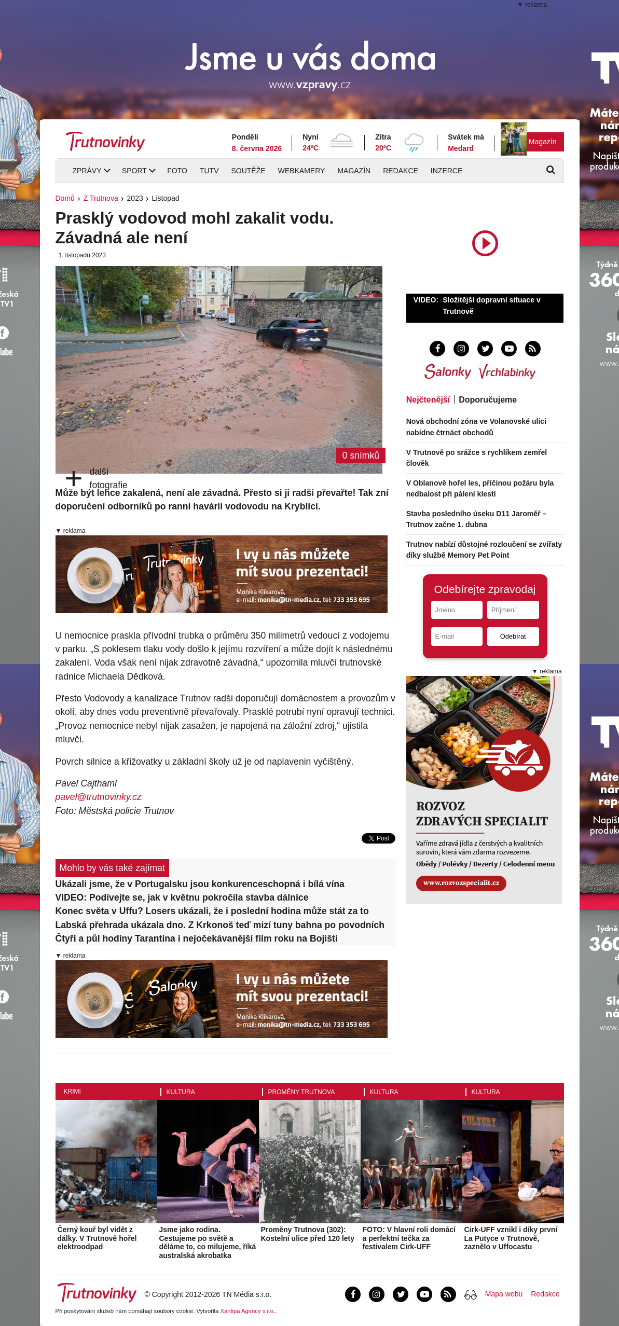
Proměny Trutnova (301, 1092)
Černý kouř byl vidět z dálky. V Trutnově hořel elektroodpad (97, 1238)
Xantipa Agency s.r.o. (247, 1311)
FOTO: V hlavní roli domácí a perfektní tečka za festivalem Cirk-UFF (409, 1238)
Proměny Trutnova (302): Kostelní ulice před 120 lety (308, 1233)
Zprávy (87, 171)
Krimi (72, 1091)
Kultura (181, 1092)
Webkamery (301, 171)
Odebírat (513, 636)
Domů (65, 198)
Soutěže (248, 171)
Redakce (400, 171)
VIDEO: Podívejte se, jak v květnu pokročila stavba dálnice (182, 897)
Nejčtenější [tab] (428, 399)
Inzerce (446, 171)
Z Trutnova (101, 198)
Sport (134, 171)
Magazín (543, 141)
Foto (177, 171)
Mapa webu (503, 1294)
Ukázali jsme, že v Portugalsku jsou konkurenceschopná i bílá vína (200, 884)
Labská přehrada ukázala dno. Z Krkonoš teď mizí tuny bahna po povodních (220, 925)
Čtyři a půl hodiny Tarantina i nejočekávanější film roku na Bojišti (197, 938)
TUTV (209, 171)
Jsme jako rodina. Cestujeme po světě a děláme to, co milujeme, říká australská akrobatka (207, 1242)
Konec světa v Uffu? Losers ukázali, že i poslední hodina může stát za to (212, 911)
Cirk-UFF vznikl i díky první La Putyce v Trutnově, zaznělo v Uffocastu (511, 1238)
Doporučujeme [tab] (488, 399)
